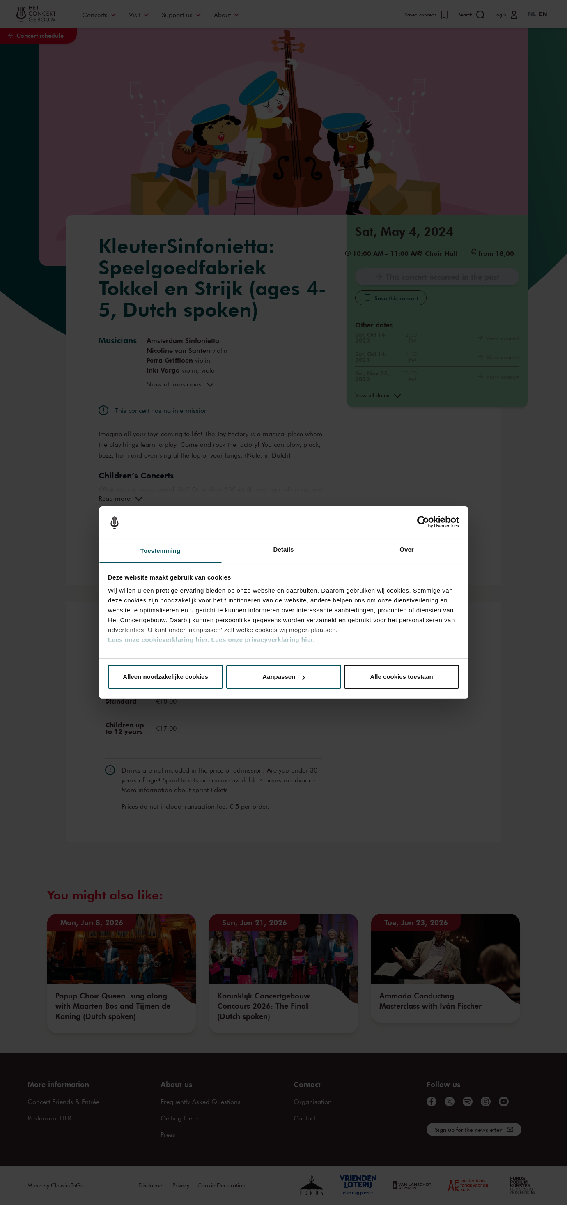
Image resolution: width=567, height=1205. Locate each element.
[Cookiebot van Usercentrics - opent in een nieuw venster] (423, 522)
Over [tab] (406, 549)
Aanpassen (283, 676)
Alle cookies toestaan (401, 676)
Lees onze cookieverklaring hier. (158, 639)
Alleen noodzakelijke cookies (165, 676)
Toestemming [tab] (160, 550)
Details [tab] (283, 549)
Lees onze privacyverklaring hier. (263, 639)
